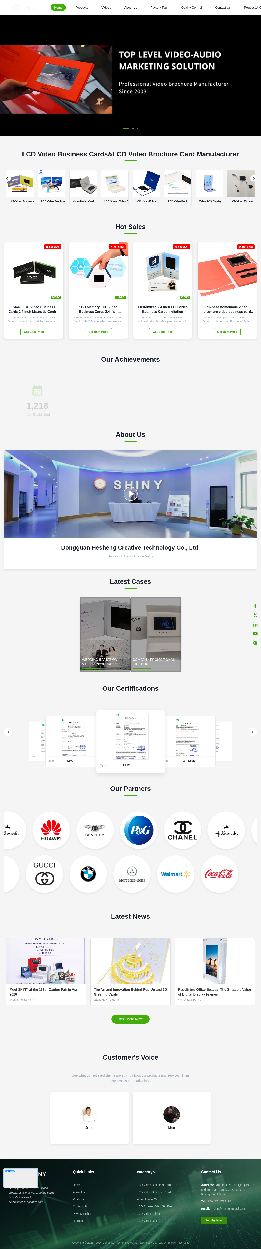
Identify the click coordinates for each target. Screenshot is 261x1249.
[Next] (253, 178)
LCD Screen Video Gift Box (154, 1206)
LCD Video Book (148, 1220)
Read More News (131, 1019)
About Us (130, 7)
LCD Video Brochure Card (154, 1192)
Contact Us (223, 7)
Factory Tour (159, 7)
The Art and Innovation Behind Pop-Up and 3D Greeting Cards (130, 992)
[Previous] (7, 178)
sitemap (78, 1220)
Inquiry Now (214, 1220)
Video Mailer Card (148, 1199)
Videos (106, 7)
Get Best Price (34, 331)
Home (58, 7)
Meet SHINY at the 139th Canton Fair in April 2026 (44, 992)
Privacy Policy (82, 1213)
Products (82, 7)
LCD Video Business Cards (154, 1185)
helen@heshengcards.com (229, 1208)
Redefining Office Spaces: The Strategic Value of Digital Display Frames (214, 992)
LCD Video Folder (148, 1213)
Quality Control (191, 7)
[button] (126, 128)
